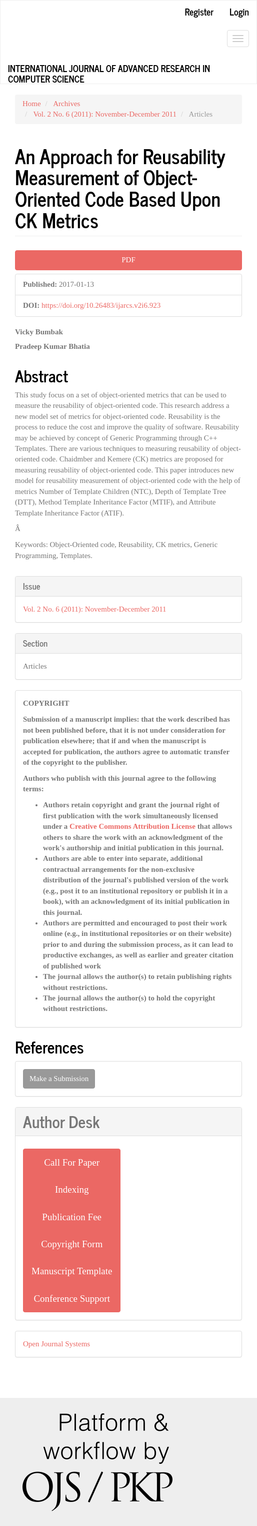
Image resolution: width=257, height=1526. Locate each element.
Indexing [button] (72, 1189)
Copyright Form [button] (71, 1244)
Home (31, 104)
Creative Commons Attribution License (133, 826)
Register (199, 11)
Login (239, 11)
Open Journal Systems (56, 1344)
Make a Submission (59, 1079)
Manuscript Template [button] (72, 1271)
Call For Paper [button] (72, 1162)
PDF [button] (129, 260)
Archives (66, 104)
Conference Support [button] (72, 1298)
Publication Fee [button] (72, 1217)
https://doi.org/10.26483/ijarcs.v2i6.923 (101, 305)
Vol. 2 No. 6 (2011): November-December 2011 (104, 114)
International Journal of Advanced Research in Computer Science (109, 72)
